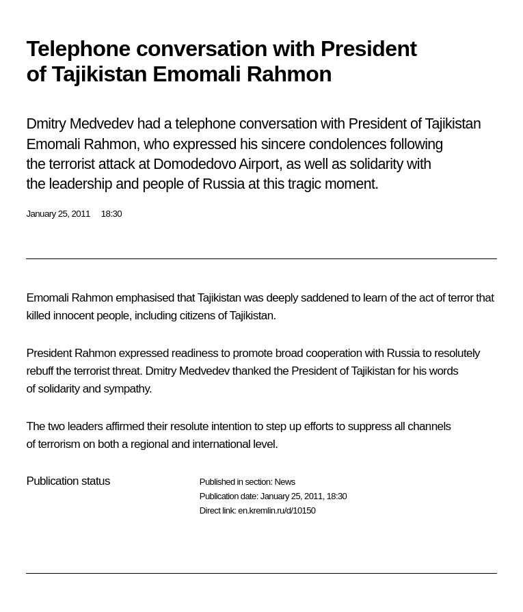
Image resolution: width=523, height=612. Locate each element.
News (284, 482)
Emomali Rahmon (69, 297)
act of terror (446, 297)
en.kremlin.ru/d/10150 (276, 510)
